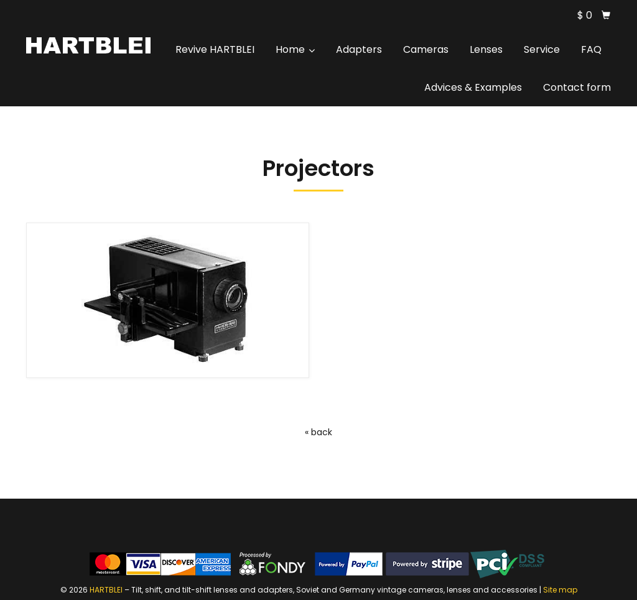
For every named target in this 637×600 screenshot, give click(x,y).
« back (318, 432)
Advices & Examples (473, 87)
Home (295, 49)
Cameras (426, 49)
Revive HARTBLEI (214, 49)
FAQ (591, 49)
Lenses (486, 49)
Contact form (577, 87)
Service (542, 49)
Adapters (359, 49)
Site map (560, 589)
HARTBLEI (106, 589)
